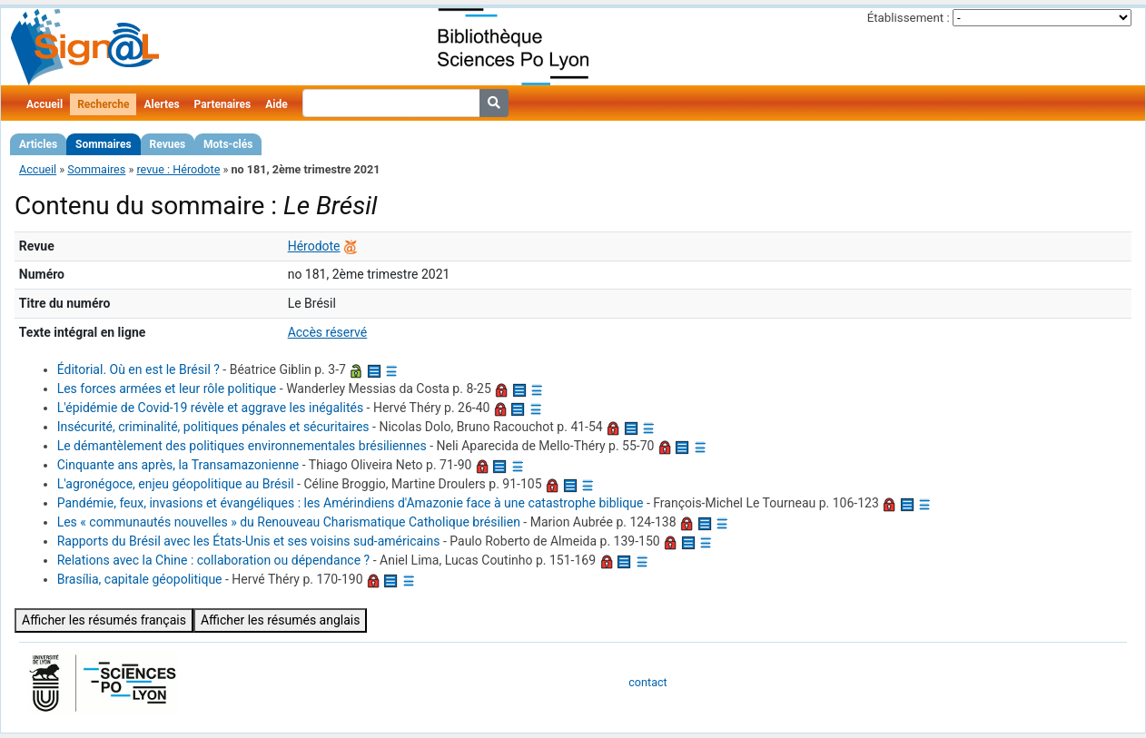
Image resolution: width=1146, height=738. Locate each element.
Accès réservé (328, 332)
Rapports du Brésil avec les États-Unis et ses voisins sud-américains (248, 541)
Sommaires (103, 144)
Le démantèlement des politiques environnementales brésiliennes (242, 445)
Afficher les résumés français (104, 620)
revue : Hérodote (178, 169)
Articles (38, 144)
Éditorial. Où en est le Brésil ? (138, 369)
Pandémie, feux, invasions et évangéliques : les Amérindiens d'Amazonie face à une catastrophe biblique (350, 503)
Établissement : (908, 18)
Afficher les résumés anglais (281, 620)
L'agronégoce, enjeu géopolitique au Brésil (175, 484)
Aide (276, 104)
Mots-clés (227, 144)
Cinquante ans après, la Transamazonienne (178, 465)
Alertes (161, 104)
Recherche (103, 104)
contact (647, 682)
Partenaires (223, 104)
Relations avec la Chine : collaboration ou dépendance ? (213, 560)
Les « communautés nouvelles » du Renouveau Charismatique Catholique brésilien (288, 522)
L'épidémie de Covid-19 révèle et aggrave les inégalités (210, 407)
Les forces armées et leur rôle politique (167, 388)
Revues (168, 144)
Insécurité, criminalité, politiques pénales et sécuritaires (213, 426)
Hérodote (314, 246)
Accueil (44, 104)
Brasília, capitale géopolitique (139, 579)
